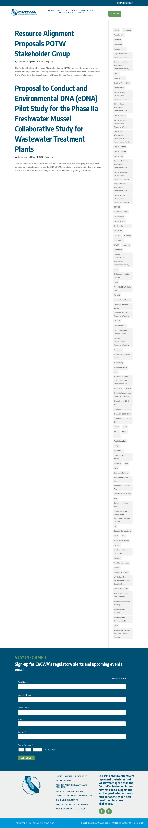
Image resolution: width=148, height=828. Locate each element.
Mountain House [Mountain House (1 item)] (120, 367)
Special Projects (65, 804)
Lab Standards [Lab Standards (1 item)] (119, 325)
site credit (140, 823)
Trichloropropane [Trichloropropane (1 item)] (121, 563)
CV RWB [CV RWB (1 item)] (127, 235)
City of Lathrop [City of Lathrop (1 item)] (120, 147)
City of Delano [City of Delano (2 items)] (120, 115)
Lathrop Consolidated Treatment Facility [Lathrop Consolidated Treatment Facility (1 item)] (121, 341)
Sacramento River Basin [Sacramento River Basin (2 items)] (121, 479)
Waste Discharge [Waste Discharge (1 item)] (121, 588)
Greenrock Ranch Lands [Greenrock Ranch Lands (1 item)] (121, 306)
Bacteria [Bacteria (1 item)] (117, 40)
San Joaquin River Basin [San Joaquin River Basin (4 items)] (121, 505)
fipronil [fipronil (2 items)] (117, 295)
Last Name (23, 707)
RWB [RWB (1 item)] (116, 468)
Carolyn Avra (23, 61)
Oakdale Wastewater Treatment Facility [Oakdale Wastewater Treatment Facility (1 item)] (122, 395)
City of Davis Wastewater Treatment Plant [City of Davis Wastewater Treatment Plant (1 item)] (120, 107)
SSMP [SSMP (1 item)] (116, 536)
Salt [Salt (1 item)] (115, 498)
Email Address (25, 695)
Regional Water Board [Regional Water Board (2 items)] (120, 457)
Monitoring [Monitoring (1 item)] (118, 362)
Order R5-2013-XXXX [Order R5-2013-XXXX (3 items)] (122, 414)
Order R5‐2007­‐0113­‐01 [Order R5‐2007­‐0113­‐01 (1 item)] (122, 420)
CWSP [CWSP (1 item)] (116, 245)
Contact (82, 12)
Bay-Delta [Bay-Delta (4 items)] (118, 44)
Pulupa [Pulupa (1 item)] (116, 446)
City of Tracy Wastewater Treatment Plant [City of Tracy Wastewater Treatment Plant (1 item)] (120, 187)
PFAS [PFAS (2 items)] (125, 427)
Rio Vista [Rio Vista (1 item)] (117, 463)
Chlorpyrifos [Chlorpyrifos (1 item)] (119, 88)
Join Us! (115, 13)
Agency (22, 732)
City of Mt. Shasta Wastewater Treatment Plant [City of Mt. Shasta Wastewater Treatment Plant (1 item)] (121, 164)
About (60, 10)
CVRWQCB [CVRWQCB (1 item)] (118, 240)
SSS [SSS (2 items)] (123, 536)
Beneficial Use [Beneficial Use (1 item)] (119, 49)
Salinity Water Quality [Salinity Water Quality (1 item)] (122, 494)
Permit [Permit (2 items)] (116, 427)
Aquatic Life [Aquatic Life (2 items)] (119, 35)
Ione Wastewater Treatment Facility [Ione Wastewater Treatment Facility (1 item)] (121, 314)
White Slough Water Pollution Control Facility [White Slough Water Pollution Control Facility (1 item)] (122, 633)
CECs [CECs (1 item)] (116, 73)
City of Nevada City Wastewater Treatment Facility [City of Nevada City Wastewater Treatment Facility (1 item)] (122, 175)
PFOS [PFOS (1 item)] (124, 431)
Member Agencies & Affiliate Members (71, 786)
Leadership (81, 776)
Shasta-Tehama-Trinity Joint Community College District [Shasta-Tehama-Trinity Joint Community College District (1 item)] (122, 516)
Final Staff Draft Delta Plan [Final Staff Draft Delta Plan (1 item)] (122, 289)
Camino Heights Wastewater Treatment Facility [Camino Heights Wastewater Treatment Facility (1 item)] (121, 65)
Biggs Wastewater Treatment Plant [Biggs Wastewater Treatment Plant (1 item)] (121, 55)
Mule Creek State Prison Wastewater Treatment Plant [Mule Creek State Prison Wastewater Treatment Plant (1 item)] (121, 380)
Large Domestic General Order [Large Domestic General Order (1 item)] (120, 332)
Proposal (49, 61)
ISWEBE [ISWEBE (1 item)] (117, 321)
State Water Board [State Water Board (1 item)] (121, 540)
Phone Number (25, 745)
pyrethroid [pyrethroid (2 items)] (118, 450)
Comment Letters (66, 796)
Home (51, 10)
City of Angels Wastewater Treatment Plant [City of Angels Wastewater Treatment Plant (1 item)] (120, 95)
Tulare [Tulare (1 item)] (116, 567)
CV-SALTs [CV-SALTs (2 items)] (118, 231)
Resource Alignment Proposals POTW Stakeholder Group (44, 43)
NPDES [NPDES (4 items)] (128, 388)
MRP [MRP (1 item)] (115, 372)
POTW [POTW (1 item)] (116, 436)
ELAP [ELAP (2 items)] (116, 269)
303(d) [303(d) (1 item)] (116, 30)
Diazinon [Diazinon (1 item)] (126, 245)
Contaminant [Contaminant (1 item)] (119, 221)
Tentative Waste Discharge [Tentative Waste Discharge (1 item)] (120, 552)
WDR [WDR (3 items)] (116, 626)
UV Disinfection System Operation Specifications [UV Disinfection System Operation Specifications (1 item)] (121, 580)
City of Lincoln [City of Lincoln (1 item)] (120, 151)
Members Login (64, 809)
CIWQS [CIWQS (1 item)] (117, 207)
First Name (23, 682)
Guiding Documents (67, 800)
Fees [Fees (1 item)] (116, 282)
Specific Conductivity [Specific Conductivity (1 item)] (122, 531)
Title (20, 719)
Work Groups (63, 781)
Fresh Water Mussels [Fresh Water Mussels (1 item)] (122, 300)
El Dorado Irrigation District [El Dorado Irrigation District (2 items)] (122, 276)
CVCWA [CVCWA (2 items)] (117, 235)
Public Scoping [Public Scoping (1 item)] (120, 441)
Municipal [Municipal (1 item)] (118, 388)
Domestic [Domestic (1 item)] (118, 250)
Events (74, 10)
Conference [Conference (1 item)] (119, 216)
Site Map (80, 809)
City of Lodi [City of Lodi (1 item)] (118, 156)
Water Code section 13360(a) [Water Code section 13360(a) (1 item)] (122, 603)
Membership (87, 10)
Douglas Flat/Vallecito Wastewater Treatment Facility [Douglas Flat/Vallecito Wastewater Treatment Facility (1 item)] (121, 259)
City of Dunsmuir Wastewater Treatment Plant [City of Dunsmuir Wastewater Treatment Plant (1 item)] (121, 123)
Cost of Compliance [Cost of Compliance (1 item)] (122, 226)
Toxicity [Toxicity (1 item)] (117, 558)
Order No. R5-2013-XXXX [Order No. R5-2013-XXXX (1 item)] (122, 403)
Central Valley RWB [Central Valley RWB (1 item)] (122, 83)
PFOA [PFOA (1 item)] (116, 431)
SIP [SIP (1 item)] (115, 526)
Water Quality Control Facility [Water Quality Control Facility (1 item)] (120, 619)
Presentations (75, 791)
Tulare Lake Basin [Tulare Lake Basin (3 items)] (121, 572)
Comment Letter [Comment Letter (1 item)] (120, 212)
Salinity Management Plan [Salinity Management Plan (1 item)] (122, 487)
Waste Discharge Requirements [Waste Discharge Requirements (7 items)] (121, 595)
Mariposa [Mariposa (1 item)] (118, 350)
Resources (65, 12)
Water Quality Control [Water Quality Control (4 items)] (119, 611)
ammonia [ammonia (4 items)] (127, 30)
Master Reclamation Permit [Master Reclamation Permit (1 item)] (122, 356)
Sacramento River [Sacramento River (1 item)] (121, 473)
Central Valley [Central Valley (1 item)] (119, 78)
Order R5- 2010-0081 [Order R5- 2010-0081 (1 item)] (122, 409)
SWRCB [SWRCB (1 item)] (117, 545)
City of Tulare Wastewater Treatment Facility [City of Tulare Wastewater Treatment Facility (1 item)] (121, 198)
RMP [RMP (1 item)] (126, 463)
